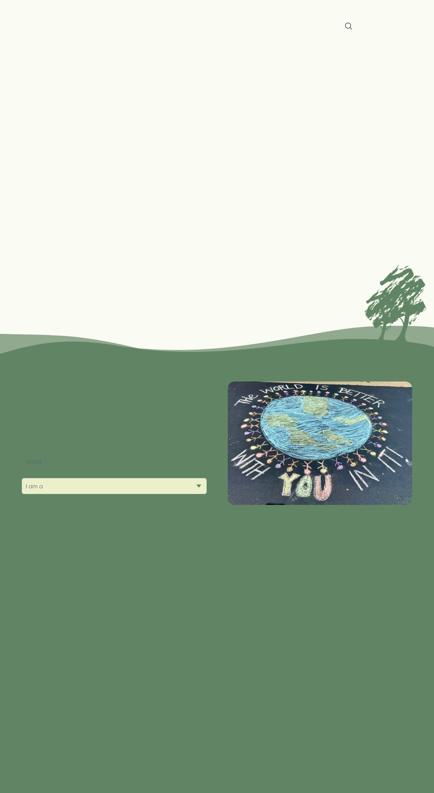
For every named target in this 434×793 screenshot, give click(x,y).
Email (34, 461)
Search (348, 28)
